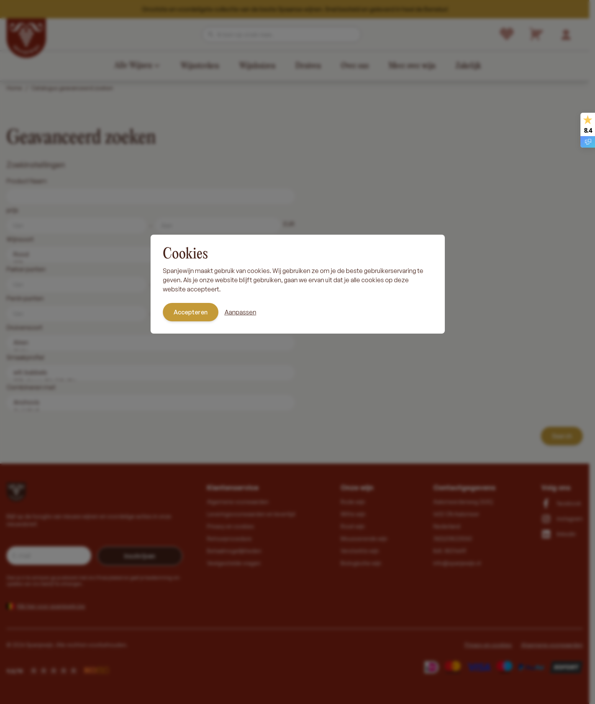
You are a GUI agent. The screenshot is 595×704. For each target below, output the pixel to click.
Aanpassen (240, 312)
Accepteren (191, 312)
